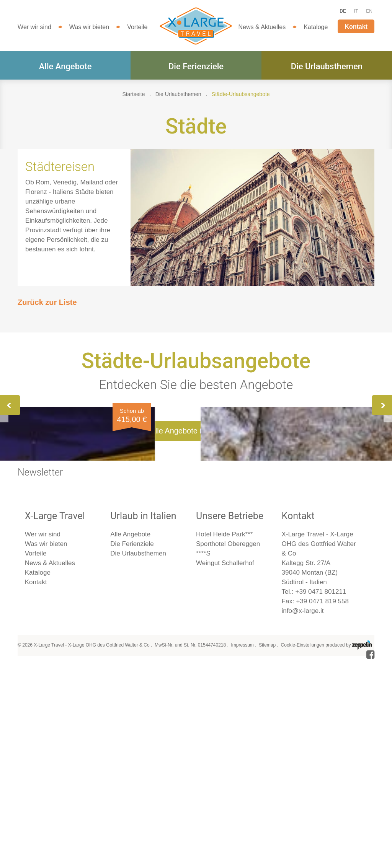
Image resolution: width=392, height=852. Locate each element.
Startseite (133, 94)
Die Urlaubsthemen (327, 66)
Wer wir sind (34, 27)
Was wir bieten (89, 27)
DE (343, 11)
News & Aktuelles (262, 27)
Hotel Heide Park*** (224, 724)
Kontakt (356, 26)
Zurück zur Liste (47, 302)
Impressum (242, 835)
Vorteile (137, 27)
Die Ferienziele (196, 66)
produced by (348, 835)
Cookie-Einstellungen (302, 835)
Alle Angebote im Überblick (196, 621)
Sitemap (267, 835)
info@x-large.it (303, 801)
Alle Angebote (65, 66)
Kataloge (316, 27)
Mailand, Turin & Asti (309, 483)
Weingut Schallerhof (225, 753)
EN (369, 11)
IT (356, 11)
